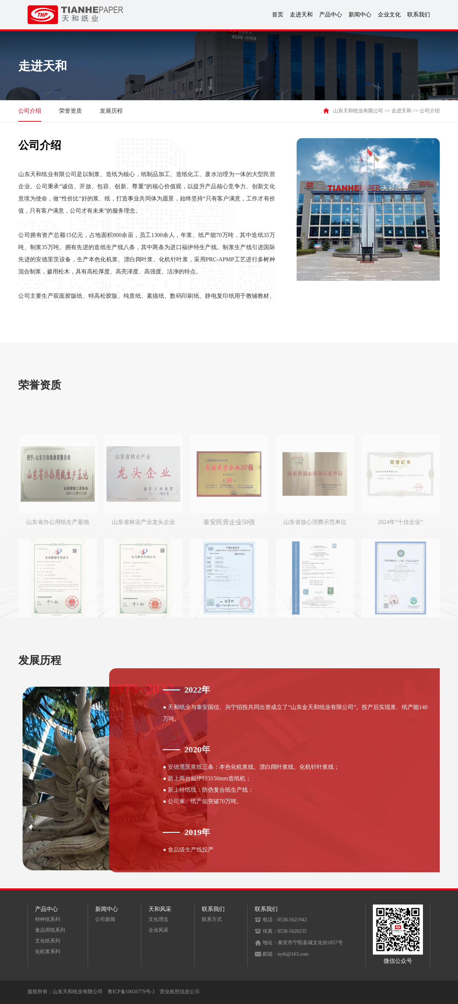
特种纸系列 (47, 919)
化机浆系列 (47, 951)
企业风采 (158, 930)
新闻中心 (360, 14)
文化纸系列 (47, 941)
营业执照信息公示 (180, 991)
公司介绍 (29, 115)
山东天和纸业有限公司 (358, 110)
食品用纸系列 (50, 930)
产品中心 (330, 14)
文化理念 (158, 919)
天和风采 (159, 909)
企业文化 (389, 14)
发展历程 (111, 111)
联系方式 (212, 919)
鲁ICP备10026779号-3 (131, 991)
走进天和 (301, 14)
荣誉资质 (70, 111)
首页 (277, 14)
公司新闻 (105, 919)
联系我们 (418, 14)
